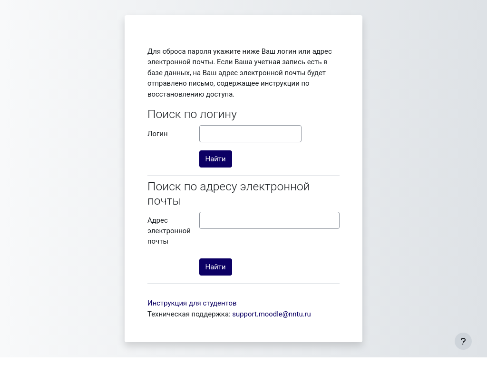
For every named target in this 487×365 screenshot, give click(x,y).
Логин (157, 133)
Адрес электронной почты (169, 231)
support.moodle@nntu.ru (271, 314)
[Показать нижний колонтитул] (463, 341)
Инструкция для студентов (192, 303)
